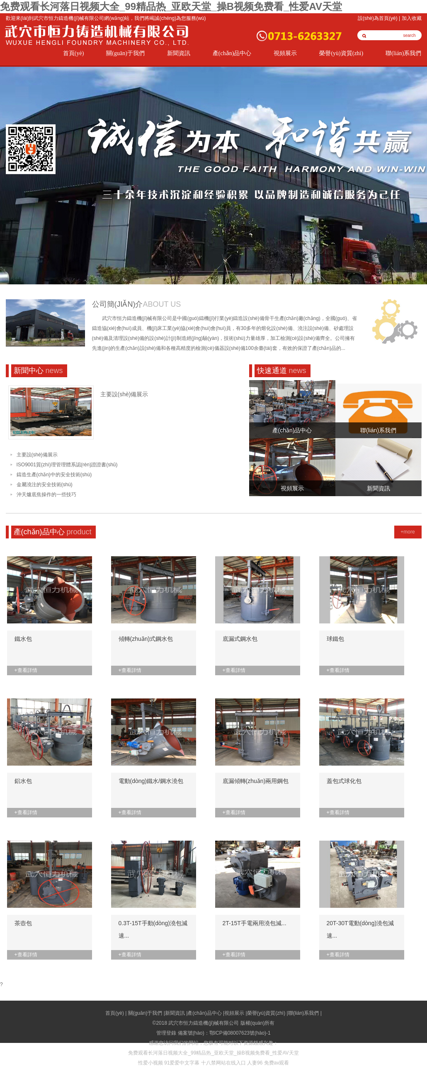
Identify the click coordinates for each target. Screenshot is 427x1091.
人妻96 (254, 1063)
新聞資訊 (178, 53)
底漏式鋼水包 (240, 638)
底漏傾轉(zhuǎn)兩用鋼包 (256, 781)
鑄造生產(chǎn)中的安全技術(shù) (54, 475)
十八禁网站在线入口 (223, 1063)
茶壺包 (23, 923)
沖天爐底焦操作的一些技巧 (46, 494)
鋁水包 (23, 781)
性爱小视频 (150, 1063)
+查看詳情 (26, 670)
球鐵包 (335, 638)
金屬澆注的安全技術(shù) (45, 484)
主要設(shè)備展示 (124, 394)
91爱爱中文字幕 (181, 1063)
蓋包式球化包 (344, 781)
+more (407, 532)
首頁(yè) (73, 53)
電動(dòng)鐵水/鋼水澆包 (151, 781)
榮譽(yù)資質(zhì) (341, 53)
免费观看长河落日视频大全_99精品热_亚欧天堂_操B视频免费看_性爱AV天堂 (171, 6)
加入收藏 (412, 18)
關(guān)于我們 (125, 53)
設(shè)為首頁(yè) (378, 18)
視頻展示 (285, 53)
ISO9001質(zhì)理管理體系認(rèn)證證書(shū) (67, 465)
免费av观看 (276, 1063)
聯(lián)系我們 (403, 53)
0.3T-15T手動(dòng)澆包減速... (153, 929)
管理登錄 (166, 1033)
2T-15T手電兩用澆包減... (254, 923)
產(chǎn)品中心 (232, 53)
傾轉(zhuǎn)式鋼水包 (146, 638)
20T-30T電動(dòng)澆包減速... (360, 929)
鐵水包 (23, 638)
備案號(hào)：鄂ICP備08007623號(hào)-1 (224, 1033)
